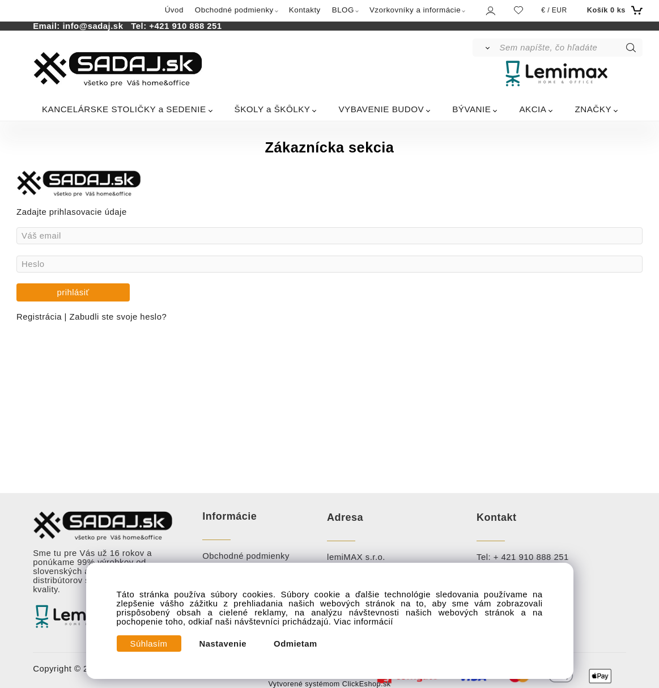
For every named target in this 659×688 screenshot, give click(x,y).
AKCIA (532, 109)
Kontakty (305, 10)
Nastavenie (223, 643)
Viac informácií (363, 621)
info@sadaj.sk (95, 26)
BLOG (343, 10)
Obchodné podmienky (234, 10)
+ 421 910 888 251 (531, 557)
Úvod (174, 10)
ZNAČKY (593, 109)
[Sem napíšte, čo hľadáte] (570, 48)
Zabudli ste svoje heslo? (118, 316)
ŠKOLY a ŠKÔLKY (273, 109)
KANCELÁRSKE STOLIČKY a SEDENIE (124, 109)
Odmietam (295, 643)
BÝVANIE (471, 109)
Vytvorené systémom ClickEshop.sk (329, 684)
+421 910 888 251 (185, 26)
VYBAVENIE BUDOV (381, 109)
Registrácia (40, 316)
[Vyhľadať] (485, 48)
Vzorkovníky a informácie (415, 10)
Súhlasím (149, 643)
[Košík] (613, 10)
